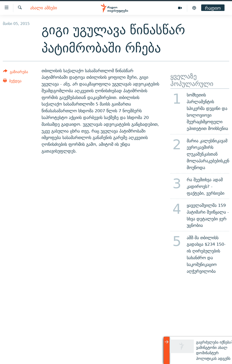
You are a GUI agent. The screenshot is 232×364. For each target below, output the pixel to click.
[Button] (15, 73)
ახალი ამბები (43, 8)
